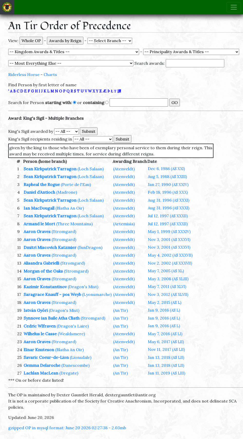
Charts (50, 74)
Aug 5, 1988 (167, 176)
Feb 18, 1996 (168, 192)
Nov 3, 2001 (169, 239)
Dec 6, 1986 (166, 168)
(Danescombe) (75, 365)
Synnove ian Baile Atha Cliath (52, 318)
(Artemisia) (124, 223)
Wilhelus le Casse (40, 333)
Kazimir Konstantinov (45, 286)
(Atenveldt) (124, 168)
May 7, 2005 (166, 270)
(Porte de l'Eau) (76, 184)
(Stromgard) (64, 231)
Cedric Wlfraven (40, 326)
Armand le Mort (39, 223)
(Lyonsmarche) (97, 294)
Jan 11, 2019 (166, 373)
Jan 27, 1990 (168, 184)
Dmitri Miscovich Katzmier (50, 247)
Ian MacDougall (39, 208)
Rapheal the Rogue (42, 184)
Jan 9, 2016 (164, 310)
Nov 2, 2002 (170, 263)
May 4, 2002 (170, 255)
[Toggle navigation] (234, 7)
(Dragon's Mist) (83, 286)
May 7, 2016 (165, 333)
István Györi (36, 310)
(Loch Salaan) (90, 168)
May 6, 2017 (166, 341)
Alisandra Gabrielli (41, 263)
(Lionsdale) (80, 357)
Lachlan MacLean (41, 373)
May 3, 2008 (168, 278)
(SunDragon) (89, 247)
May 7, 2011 (167, 286)
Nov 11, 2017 (166, 349)
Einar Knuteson (39, 349)
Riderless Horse (24, 74)
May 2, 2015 (164, 302)
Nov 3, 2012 (168, 294)
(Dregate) (68, 373)
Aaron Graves (37, 231)
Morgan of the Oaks (43, 271)
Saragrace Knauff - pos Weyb (52, 294)
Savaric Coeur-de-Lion (46, 357)
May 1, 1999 (169, 231)
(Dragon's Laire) (73, 326)
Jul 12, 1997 (168, 215)
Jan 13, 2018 (166, 357)
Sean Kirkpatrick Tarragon (50, 168)
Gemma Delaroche (42, 365)
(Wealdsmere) (71, 333)
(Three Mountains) (74, 223)
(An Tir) (120, 310)
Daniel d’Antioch (39, 192)
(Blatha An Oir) (69, 208)
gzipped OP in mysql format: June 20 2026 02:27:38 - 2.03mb (67, 427)
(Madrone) (66, 192)
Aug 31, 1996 (168, 200)
